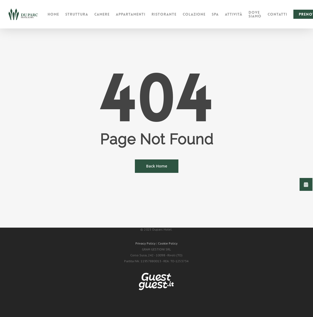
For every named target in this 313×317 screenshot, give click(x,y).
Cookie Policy (168, 243)
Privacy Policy (145, 243)
